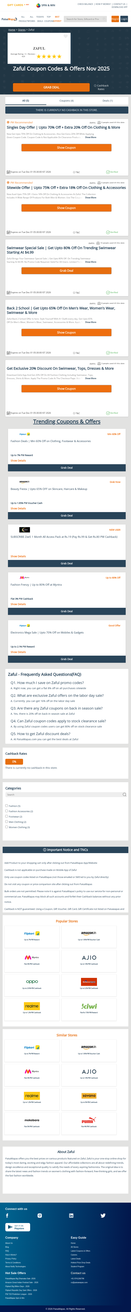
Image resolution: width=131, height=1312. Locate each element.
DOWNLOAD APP (119, 7)
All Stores (75, 1247)
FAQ (7, 1251)
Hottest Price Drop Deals (80, 1263)
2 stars (44, 56)
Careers (74, 1255)
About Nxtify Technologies (15, 1267)
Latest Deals (76, 1259)
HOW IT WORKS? (103, 4)
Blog (7, 1247)
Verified (114, 171)
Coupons (67, 100)
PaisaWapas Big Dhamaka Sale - (20, 1279)
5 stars (59, 56)
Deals (108, 100)
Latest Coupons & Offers (80, 1251)
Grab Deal (51, 87)
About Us (9, 1243)
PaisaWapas (59, 1309)
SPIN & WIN (45, 5)
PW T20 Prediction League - (18, 1294)
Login (124, 19)
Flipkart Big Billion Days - (17, 1286)
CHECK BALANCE (85, 4)
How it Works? (11, 1255)
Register (115, 19)
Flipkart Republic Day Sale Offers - (21, 1290)
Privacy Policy (10, 1259)
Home (11, 29)
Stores (22, 29)
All (25, 100)
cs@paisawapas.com (79, 1282)
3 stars (49, 56)
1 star (38, 56)
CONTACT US (119, 4)
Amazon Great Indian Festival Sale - (21, 1282)
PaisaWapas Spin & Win (14, 1298)
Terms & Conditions (13, 1263)
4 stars (54, 56)
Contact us (78, 1273)
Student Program (77, 1267)
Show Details (18, 460)
